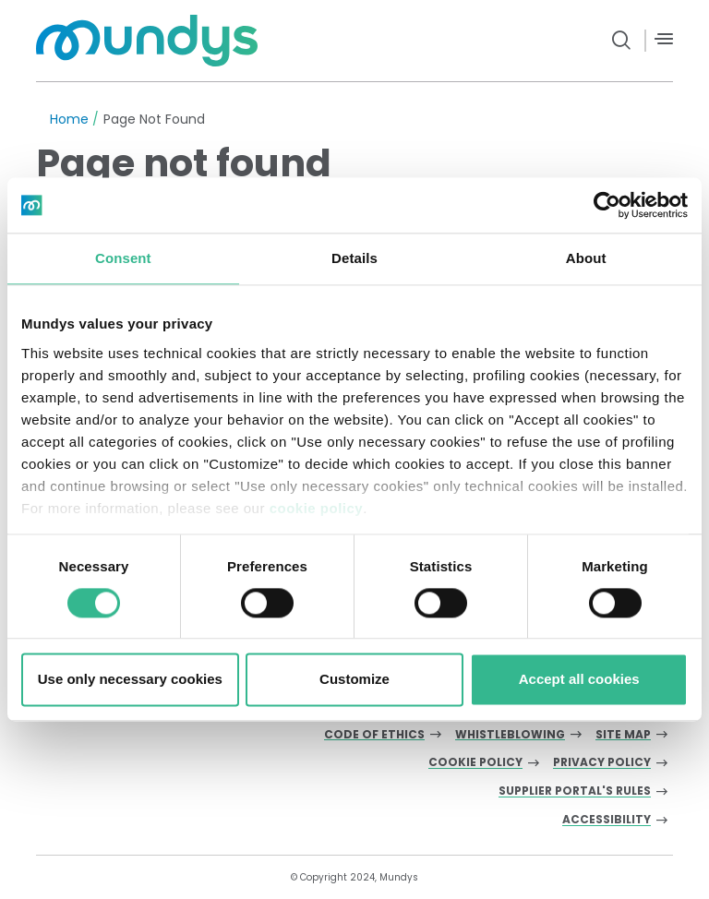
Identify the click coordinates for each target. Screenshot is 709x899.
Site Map (623, 735)
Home (69, 119)
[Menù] (664, 39)
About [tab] (586, 258)
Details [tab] (354, 258)
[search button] (622, 40)
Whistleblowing (510, 735)
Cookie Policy (475, 763)
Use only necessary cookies (130, 680)
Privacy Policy (602, 763)
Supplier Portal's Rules (575, 791)
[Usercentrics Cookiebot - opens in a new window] (607, 205)
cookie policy (317, 508)
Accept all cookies (579, 680)
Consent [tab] (123, 258)
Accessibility (606, 820)
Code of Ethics (374, 735)
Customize (354, 680)
